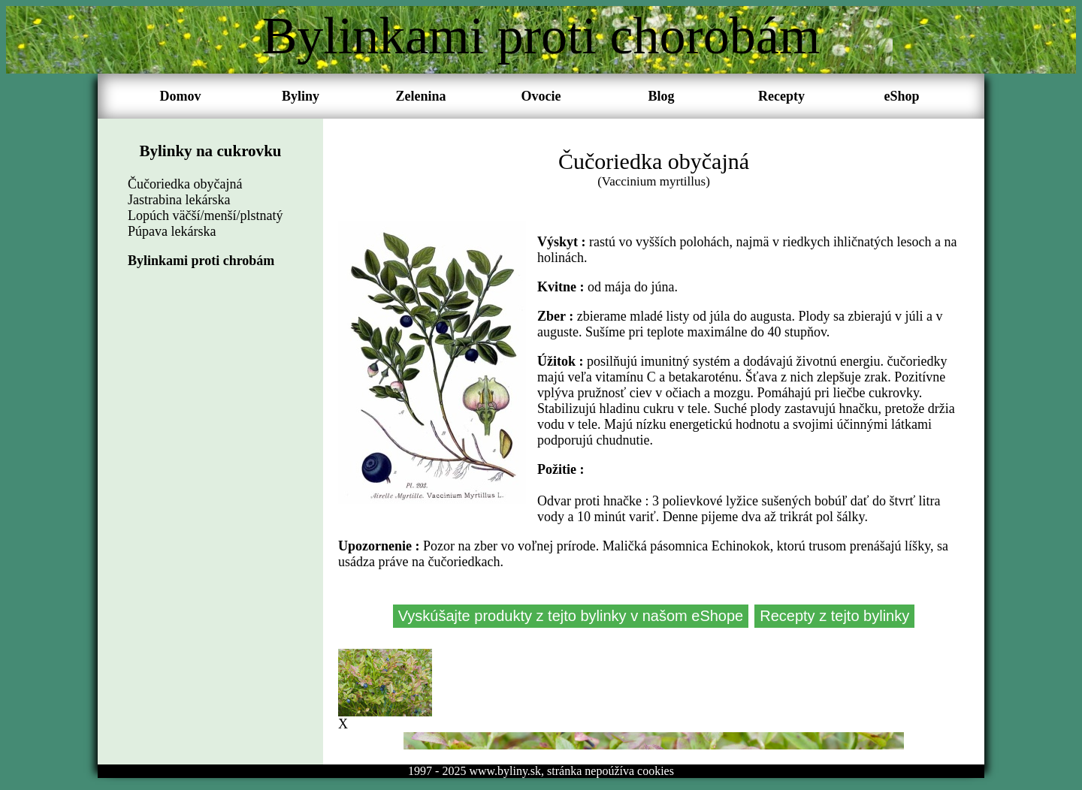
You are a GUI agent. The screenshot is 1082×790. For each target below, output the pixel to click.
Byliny (300, 96)
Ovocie (541, 96)
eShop (901, 96)
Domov (180, 96)
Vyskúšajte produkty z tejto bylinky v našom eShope (571, 616)
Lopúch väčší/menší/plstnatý (205, 215)
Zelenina (420, 96)
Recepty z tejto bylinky (834, 616)
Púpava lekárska (172, 231)
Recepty (781, 96)
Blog (661, 96)
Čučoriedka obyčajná (185, 183)
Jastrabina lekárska (179, 199)
